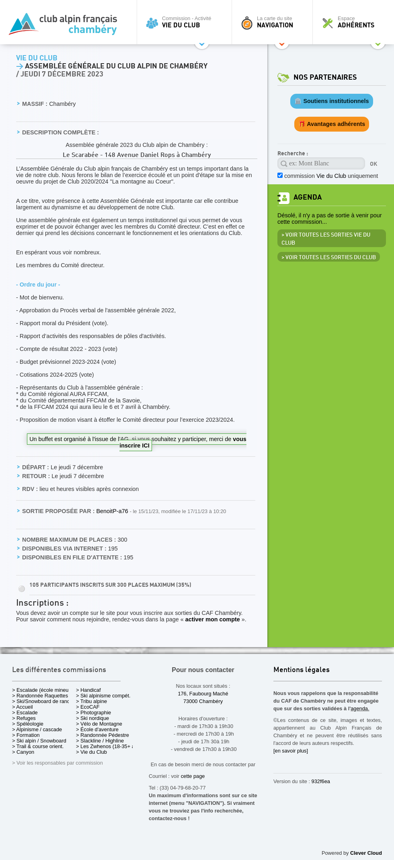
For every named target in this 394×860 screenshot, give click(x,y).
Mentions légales (301, 670)
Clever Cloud (366, 853)
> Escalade (25, 712)
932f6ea (321, 781)
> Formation (26, 735)
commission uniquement (331, 176)
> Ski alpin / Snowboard (39, 741)
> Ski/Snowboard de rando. (43, 701)
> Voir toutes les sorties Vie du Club (325, 239)
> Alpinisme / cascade (37, 729)
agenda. (360, 708)
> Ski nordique (92, 718)
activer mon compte (212, 619)
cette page (193, 776)
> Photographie (93, 712)
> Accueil (22, 707)
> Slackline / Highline (100, 741)
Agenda (307, 197)
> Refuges (24, 718)
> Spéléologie (27, 724)
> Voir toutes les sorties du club (328, 257)
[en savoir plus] (290, 751)
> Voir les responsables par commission (57, 763)
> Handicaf (88, 690)
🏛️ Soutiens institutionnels (331, 101)
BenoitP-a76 (112, 511)
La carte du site (274, 22)
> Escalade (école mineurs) (43, 690)
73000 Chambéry (203, 701)
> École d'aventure (97, 729)
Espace (355, 22)
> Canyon (23, 752)
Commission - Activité (186, 22)
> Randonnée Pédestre (102, 735)
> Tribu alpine (91, 701)
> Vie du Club (91, 752)
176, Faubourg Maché (203, 694)
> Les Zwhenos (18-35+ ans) (109, 746)
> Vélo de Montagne (99, 724)
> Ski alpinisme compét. (103, 696)
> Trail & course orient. (38, 746)
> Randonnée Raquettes (40, 696)
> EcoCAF (88, 707)
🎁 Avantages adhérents (331, 124)
